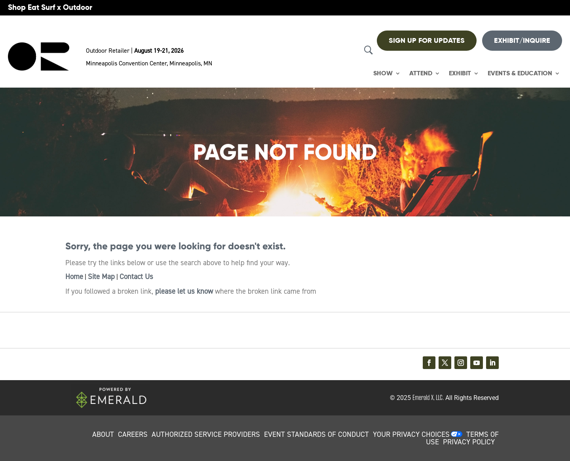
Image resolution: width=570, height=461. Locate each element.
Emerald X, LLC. (428, 397)
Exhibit (460, 73)
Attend (420, 73)
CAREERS (133, 434)
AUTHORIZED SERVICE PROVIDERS (206, 434)
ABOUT (103, 434)
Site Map (101, 276)
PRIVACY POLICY (469, 442)
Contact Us (136, 276)
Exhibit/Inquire (522, 40)
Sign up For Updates (427, 40)
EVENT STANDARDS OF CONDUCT (316, 434)
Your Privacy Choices (411, 434)
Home (74, 276)
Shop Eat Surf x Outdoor (50, 7)
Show (383, 73)
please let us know (184, 291)
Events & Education (520, 73)
